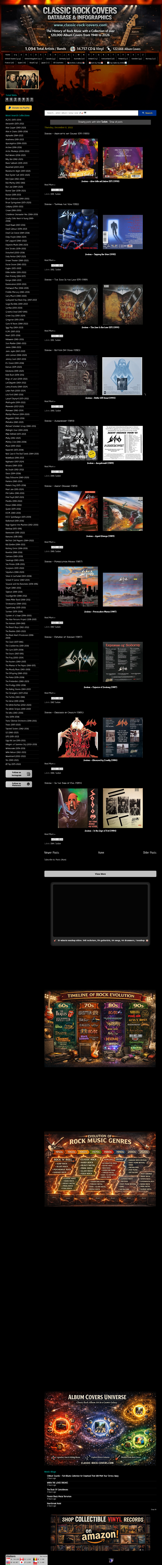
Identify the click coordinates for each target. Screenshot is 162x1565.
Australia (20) (79, 59)
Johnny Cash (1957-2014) (16, 359)
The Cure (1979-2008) (14, 650)
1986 (52, 773)
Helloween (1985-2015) (15, 339)
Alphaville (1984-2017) (14, 135)
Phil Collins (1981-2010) (15, 493)
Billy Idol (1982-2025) (14, 159)
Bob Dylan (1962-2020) (15, 179)
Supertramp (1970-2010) (16, 608)
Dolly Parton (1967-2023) (16, 256)
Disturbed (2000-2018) (15, 253)
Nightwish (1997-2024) (15, 462)
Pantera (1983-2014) (14, 481)
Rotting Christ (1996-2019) (17, 548)
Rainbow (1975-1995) (14, 529)
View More (100, 873)
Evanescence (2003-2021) (16, 284)
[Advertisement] (86, 87)
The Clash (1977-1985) (14, 642)
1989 (52, 476)
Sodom (58, 194)
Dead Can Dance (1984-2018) (18, 233)
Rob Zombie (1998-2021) (15, 544)
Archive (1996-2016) (14, 147)
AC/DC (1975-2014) (13, 120)
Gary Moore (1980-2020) (16, 296)
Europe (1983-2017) (13, 280)
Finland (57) (123, 59)
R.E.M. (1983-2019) (13, 513)
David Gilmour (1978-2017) (16, 229)
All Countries (58, 63)
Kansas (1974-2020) (14, 367)
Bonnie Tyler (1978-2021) (16, 191)
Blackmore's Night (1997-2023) (18, 171)
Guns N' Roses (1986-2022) (17, 324)
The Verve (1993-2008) (15, 701)
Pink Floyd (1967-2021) (15, 497)
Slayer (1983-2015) (13, 588)
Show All (153, 1510)
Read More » (50, 185)
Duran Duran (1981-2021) (16, 264)
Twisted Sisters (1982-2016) (17, 729)
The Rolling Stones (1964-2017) (18, 689)
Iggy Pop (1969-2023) (14, 327)
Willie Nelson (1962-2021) (16, 752)
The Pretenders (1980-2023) (17, 681)
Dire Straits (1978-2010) (16, 249)
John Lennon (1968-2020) (16, 355)
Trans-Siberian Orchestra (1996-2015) (21, 721)
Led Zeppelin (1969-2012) (16, 383)
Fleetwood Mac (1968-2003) (17, 288)
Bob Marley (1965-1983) (15, 183)
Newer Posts (51, 852)
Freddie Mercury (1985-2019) (18, 292)
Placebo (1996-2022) (14, 501)
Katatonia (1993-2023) (15, 371)
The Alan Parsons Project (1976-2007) (21, 619)
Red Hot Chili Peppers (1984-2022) (20, 540)
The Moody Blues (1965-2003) (18, 669)
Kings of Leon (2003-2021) (16, 379)
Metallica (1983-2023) (14, 422)
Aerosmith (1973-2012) (15, 124)
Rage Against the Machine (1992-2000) (22, 525)
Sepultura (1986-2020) (15, 572)
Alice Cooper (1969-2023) (16, 128)
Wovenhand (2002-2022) (16, 756)
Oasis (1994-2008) (13, 473)
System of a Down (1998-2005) (19, 616)
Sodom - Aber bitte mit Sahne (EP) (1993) (67, 133)
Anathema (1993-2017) (15, 139)
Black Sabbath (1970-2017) (16, 163)
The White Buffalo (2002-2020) (18, 705)
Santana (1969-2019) (14, 556)
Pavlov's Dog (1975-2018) (16, 485)
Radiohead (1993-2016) (15, 521)
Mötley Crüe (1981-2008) (16, 442)
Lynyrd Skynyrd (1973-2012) (17, 399)
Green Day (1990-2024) (15, 316)
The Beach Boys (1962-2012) (17, 627)
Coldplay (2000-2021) (14, 207)
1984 (52, 843)
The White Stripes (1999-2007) (18, 709)
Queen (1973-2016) (13, 509)
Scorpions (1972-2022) (15, 568)
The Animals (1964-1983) (15, 623)
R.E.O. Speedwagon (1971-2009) (18, 517)
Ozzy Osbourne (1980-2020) (17, 477)
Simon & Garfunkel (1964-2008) (19, 576)
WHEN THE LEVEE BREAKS (57, 1483)
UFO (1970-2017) (12, 736)
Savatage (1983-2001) (15, 560)
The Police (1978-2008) (15, 677)
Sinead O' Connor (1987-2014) (18, 580)
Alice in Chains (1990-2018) (17, 131)
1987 (52, 627)
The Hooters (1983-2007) (16, 662)
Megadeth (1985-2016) (15, 418)
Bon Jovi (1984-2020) (14, 187)
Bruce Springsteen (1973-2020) (18, 203)
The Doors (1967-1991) (15, 654)
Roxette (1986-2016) (14, 552)
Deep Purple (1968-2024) (16, 237)
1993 (52, 194)
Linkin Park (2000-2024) (16, 391)
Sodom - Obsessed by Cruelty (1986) (64, 712)
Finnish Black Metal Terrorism (59, 1496)
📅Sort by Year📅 (96, 63)
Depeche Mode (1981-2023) (17, 245)
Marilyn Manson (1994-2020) (17, 414)
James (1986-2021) (13, 347)
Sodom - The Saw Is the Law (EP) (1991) (66, 279)
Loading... (100, 1319)
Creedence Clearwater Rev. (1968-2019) (22, 214)
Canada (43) (50, 59)
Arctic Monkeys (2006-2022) (17, 151)
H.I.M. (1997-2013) (13, 331)
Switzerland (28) (107, 59)
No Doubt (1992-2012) (15, 470)
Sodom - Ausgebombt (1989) (59, 420)
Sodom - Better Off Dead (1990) (62, 350)
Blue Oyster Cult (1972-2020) (18, 175)
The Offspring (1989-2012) (16, 673)
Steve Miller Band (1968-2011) (18, 600)
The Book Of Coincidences (57, 1490)
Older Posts (149, 852)
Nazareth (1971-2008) (15, 450)
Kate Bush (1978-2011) (15, 375)
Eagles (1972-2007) (13, 268)
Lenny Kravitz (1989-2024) (17, 387)
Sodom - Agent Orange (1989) (61, 486)
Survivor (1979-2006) (14, 612)
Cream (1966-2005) (13, 210)
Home (7, 55)
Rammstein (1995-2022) (15, 533)
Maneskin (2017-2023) (15, 406)
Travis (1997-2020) (13, 725)
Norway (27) (151, 59)
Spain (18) (22, 63)
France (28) (9, 63)
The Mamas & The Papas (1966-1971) (21, 665)
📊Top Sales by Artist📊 (117, 63)
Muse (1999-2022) (13, 446)
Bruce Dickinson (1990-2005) (17, 199)
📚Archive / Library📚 (76, 63)
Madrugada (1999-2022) (15, 402)
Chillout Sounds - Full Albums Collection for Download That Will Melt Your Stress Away (82, 1476)
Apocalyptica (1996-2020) (16, 143)
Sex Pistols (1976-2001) (15, 564)
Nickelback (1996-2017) (15, 458)
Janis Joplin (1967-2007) (15, 351)
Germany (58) (64, 59)
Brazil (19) (34, 63)
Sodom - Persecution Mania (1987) (63, 561)
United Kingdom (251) (33, 59)
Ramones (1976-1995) (14, 537)
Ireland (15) (93, 59)
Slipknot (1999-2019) (14, 592)
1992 (52, 269)
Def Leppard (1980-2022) (16, 241)
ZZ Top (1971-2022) (13, 764)
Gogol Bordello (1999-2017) (17, 304)
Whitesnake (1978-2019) (15, 748)
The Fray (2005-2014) (14, 658)
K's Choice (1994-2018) (15, 363)
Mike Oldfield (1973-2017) (16, 434)
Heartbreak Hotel (54, 1503)
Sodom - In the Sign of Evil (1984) (63, 783)
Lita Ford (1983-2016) (14, 395)
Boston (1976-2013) (13, 195)
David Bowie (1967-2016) (15, 225)
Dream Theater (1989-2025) (17, 260)
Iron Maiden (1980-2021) (16, 343)
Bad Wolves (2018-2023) (16, 155)
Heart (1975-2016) (13, 335)
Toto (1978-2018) (12, 717)
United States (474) (13, 59)
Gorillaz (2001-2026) (14, 308)
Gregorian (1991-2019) (15, 320)
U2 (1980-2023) (12, 732)
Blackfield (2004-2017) (15, 167)
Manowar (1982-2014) (14, 410)
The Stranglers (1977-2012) (17, 693)
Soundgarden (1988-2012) (16, 596)
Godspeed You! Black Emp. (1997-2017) (21, 300)
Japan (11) (45, 63)
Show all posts (116, 122)
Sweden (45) (137, 59)
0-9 (15, 55)
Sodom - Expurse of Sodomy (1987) (63, 636)
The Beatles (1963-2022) (16, 631)
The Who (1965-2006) (14, 713)
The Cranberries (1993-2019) (17, 646)
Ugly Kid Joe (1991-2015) (16, 740)
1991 (52, 340)
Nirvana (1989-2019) (14, 466)
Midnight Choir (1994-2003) (17, 430)
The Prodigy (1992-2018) (16, 685)
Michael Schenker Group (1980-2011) (21, 426)
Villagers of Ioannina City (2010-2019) (21, 744)
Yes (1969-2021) (12, 760)
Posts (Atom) (61, 860)
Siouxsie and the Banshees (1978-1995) (22, 584)
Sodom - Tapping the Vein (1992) (62, 204)
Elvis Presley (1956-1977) (16, 276)
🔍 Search (147, 113)
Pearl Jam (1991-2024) (15, 489)
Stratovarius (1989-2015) (16, 604)
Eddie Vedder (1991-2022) (16, 272)
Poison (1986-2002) (14, 505)
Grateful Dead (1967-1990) (16, 312)
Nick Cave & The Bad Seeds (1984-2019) (22, 454)
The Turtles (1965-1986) (15, 697)
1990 (52, 411)
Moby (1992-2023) (13, 438)
